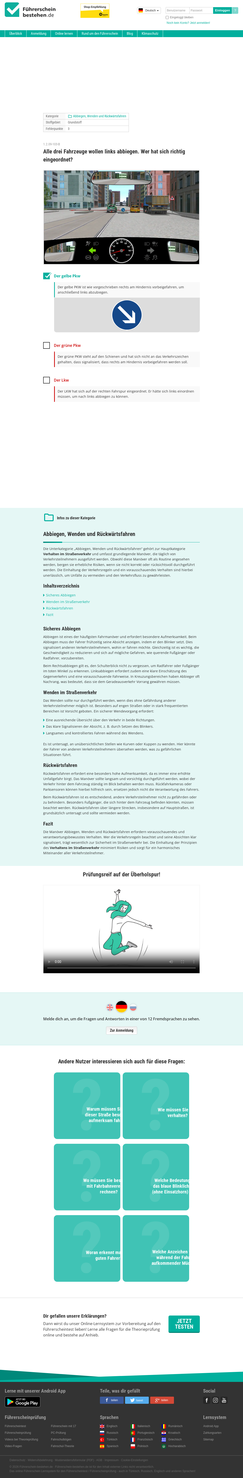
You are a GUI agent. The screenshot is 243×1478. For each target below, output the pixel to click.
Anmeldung (38, 33)
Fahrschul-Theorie (62, 1446)
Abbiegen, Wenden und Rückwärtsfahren (99, 116)
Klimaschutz (150, 33)
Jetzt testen (184, 1324)
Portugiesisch (145, 1432)
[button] (112, 1400)
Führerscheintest (15, 1426)
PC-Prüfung (58, 1432)
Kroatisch (174, 1432)
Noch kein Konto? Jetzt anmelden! (188, 23)
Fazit (49, 614)
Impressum (112, 1460)
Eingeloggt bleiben (181, 17)
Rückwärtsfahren (59, 608)
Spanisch (112, 1446)
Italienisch (143, 1426)
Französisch (145, 1439)
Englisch (112, 1426)
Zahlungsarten (212, 1432)
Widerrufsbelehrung (40, 1460)
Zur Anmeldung (121, 1030)
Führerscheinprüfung (18, 1432)
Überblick (15, 33)
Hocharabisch (177, 1446)
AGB (99, 1460)
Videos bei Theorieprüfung (21, 1439)
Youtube (224, 1400)
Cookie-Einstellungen (134, 1460)
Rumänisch (175, 1426)
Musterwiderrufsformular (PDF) (74, 1460)
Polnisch (142, 1446)
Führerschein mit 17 (63, 1426)
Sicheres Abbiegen (61, 595)
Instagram (215, 1400)
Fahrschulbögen (61, 1439)
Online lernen (64, 33)
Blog (130, 33)
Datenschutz (17, 1460)
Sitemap (208, 1439)
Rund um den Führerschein (100, 33)
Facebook (206, 1400)
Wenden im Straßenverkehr (68, 601)
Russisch (112, 1432)
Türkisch (112, 1439)
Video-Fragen (13, 1446)
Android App (211, 1426)
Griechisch (175, 1439)
